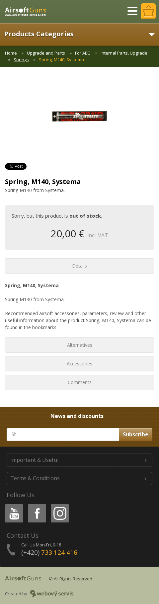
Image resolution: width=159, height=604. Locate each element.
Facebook (36, 505)
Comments (80, 382)
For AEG (83, 53)
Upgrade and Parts (46, 53)
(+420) (49, 552)
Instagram (59, 505)
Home (11, 53)
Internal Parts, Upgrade (124, 53)
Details (79, 266)
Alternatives (79, 345)
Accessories (79, 363)
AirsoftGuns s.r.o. (28, 11)
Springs (21, 60)
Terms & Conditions (35, 478)
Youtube (12, 505)
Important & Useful (34, 460)
